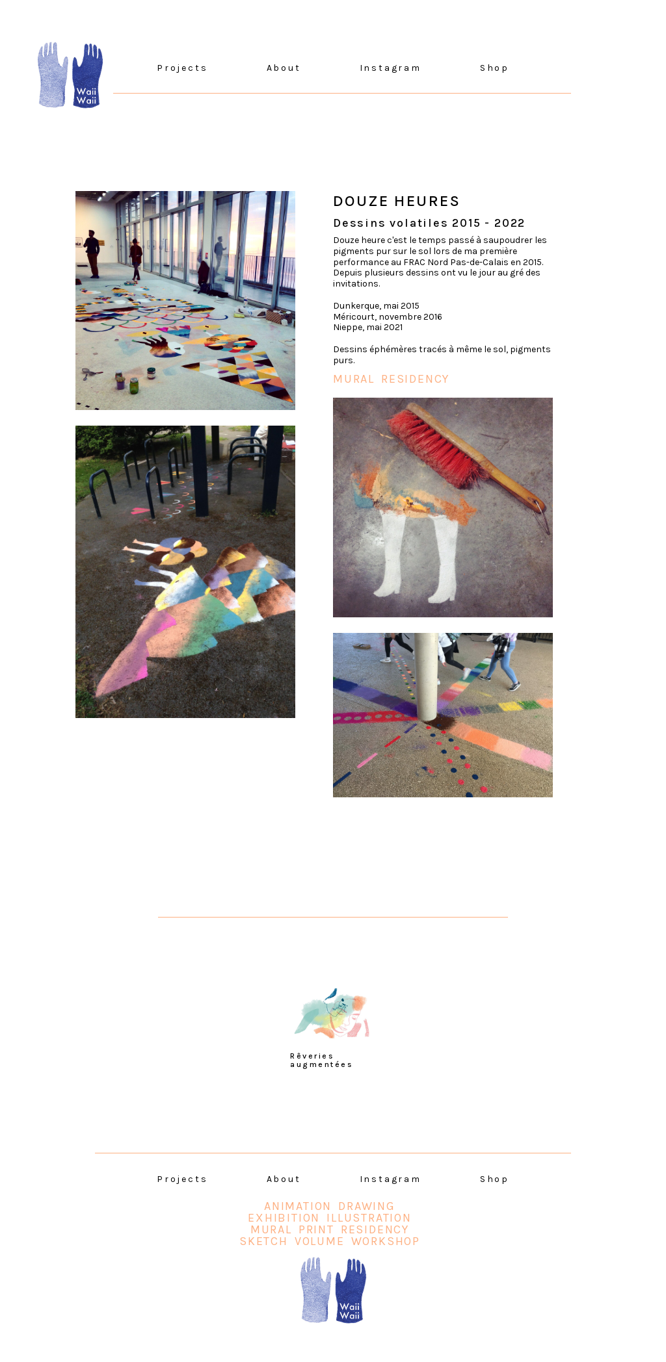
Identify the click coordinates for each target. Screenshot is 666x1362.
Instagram (390, 67)
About (284, 67)
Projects (182, 67)
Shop (494, 67)
